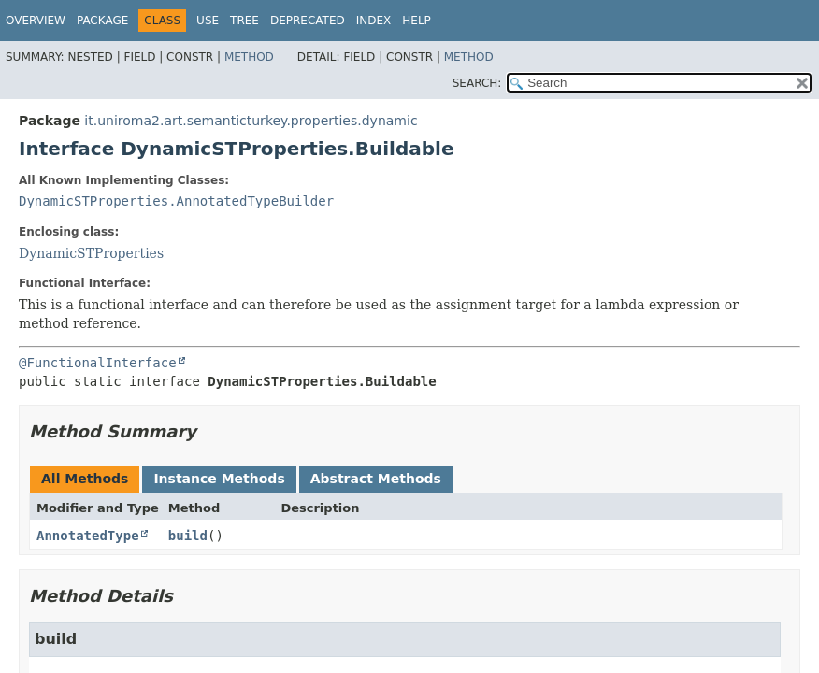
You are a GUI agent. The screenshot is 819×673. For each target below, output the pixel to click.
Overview (35, 20)
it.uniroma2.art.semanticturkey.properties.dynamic (250, 120)
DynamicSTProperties (91, 253)
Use (207, 20)
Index (374, 20)
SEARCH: (477, 83)
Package (102, 20)
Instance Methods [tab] (218, 478)
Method (249, 57)
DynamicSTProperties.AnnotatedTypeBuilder (176, 200)
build (188, 535)
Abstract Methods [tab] (375, 478)
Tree (244, 20)
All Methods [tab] (84, 478)
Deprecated (307, 20)
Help (416, 20)
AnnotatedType (87, 535)
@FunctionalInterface (98, 362)
